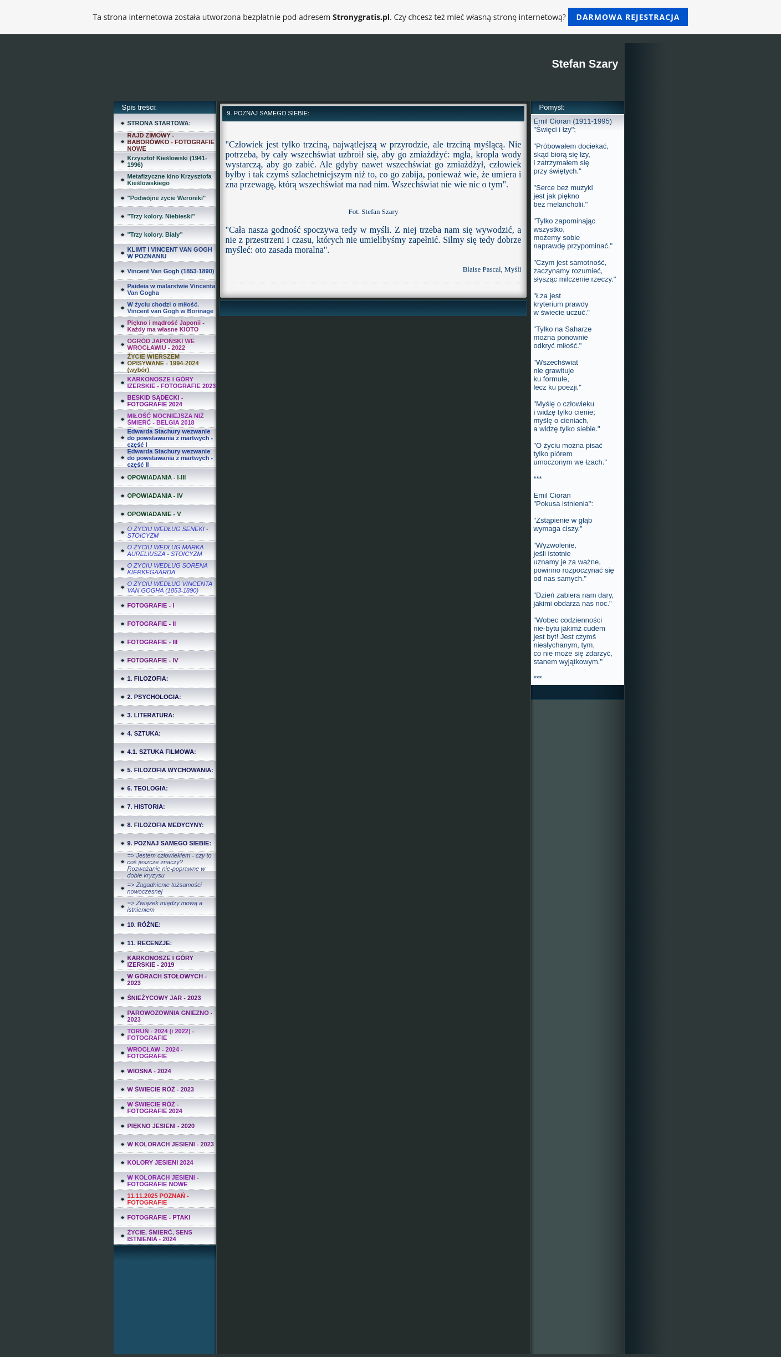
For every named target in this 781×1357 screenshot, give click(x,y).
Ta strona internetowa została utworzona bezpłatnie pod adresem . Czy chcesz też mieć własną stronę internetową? (390, 17)
